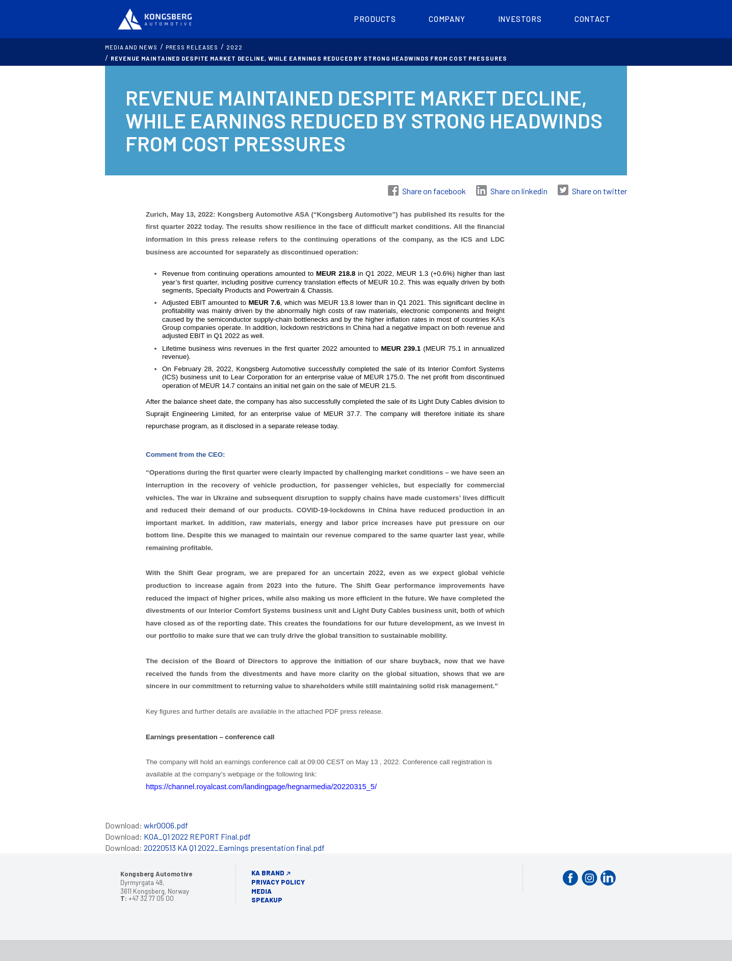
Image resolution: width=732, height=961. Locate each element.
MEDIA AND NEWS (131, 47)
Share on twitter (599, 191)
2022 (234, 47)
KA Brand (267, 873)
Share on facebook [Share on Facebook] (434, 191)
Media (261, 891)
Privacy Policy (278, 882)
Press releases (192, 47)
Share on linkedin (518, 191)
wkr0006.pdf (166, 825)
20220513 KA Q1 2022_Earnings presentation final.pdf (234, 847)
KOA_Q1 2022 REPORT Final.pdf (197, 836)
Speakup (266, 900)
